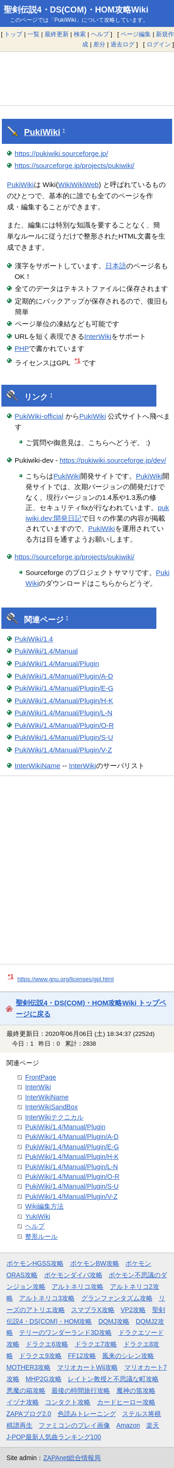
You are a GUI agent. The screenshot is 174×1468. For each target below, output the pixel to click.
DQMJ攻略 (113, 1321)
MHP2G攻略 (43, 1379)
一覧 (33, 34)
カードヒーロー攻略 (126, 1402)
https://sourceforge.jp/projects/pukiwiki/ (75, 165)
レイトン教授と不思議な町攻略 (113, 1379)
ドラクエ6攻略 (47, 1344)
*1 (78, 360)
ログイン (159, 44)
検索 (80, 34)
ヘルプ (100, 34)
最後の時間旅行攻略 (81, 1390)
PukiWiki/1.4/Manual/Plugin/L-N (64, 713)
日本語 (115, 266)
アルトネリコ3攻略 (47, 1298)
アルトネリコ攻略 (77, 1286)
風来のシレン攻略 (128, 1355)
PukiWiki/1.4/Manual (46, 651)
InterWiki (97, 336)
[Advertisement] (87, 78)
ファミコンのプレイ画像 (74, 1425)
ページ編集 (136, 34)
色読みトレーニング (87, 1413)
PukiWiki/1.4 (34, 639)
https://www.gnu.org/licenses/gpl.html (65, 979)
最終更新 (57, 34)
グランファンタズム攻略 (117, 1298)
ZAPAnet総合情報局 (72, 1458)
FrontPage (40, 1077)
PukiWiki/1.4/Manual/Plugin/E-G (64, 688)
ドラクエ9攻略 (40, 1355)
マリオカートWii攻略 (87, 1367)
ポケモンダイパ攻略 (73, 1275)
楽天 (152, 1425)
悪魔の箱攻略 (25, 1390)
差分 (99, 44)
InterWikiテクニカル (54, 1117)
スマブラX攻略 (92, 1309)
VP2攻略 (133, 1309)
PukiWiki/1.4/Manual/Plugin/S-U (64, 737)
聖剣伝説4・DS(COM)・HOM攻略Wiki (76, 9)
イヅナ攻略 (22, 1402)
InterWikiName (38, 766)
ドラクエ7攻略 (96, 1344)
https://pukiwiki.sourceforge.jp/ (61, 153)
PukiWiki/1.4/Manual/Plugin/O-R (64, 725)
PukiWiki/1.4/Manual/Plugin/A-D (64, 676)
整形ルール (41, 1236)
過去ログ (122, 44)
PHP (22, 348)
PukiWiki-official (39, 416)
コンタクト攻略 (67, 1402)
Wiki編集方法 (44, 1206)
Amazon (128, 1425)
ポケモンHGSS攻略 (35, 1263)
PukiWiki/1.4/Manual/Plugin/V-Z (63, 750)
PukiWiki (42, 132)
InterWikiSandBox (51, 1107)
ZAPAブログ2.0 (28, 1413)
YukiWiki (37, 1216)
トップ (13, 34)
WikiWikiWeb (78, 184)
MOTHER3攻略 (28, 1367)
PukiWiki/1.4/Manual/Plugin (57, 663)
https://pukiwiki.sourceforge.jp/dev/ (112, 460)
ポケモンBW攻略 (94, 1263)
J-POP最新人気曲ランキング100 (53, 1437)
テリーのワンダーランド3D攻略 (65, 1332)
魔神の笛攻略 (135, 1390)
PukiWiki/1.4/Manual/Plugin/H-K (64, 701)
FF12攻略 (82, 1355)
